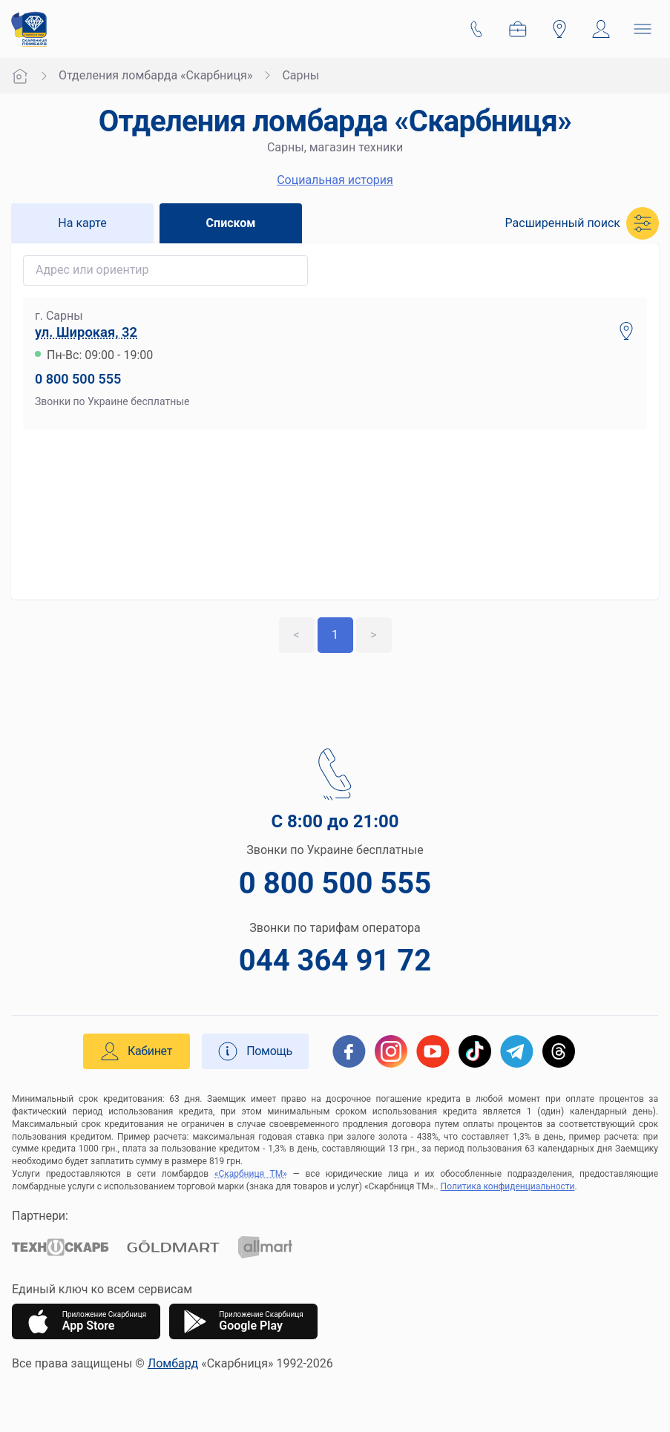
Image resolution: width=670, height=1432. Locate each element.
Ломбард (173, 1363)
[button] (582, 223)
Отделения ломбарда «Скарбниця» (155, 75)
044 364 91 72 (335, 960)
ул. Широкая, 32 (86, 332)
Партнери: (40, 1216)
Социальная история (335, 180)
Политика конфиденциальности (508, 1186)
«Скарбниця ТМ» (250, 1174)
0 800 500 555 (78, 379)
